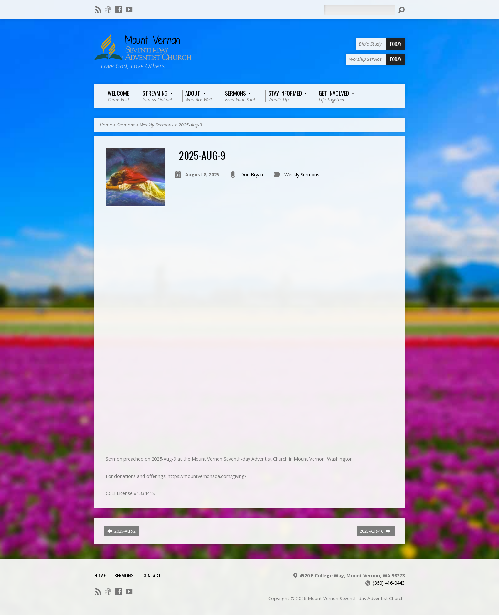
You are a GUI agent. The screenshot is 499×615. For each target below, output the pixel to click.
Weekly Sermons (156, 125)
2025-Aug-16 (375, 531)
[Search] (359, 10)
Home (106, 125)
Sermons (126, 125)
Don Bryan (251, 174)
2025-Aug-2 (121, 531)
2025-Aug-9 (190, 125)
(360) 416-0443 (389, 583)
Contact (151, 575)
